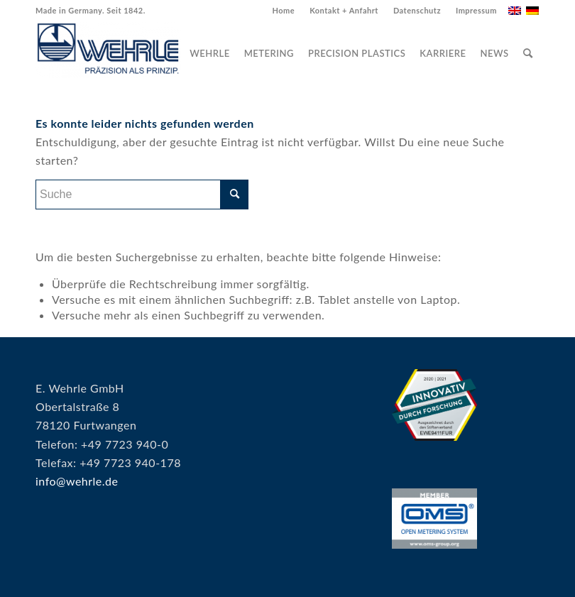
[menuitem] (283, 10)
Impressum (476, 10)
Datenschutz (417, 10)
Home (283, 10)
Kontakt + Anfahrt (344, 10)
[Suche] (528, 53)
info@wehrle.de (77, 481)
